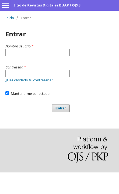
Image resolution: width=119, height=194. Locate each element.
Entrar (61, 108)
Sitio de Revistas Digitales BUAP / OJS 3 (46, 5)
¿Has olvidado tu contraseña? (29, 80)
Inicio (9, 17)
